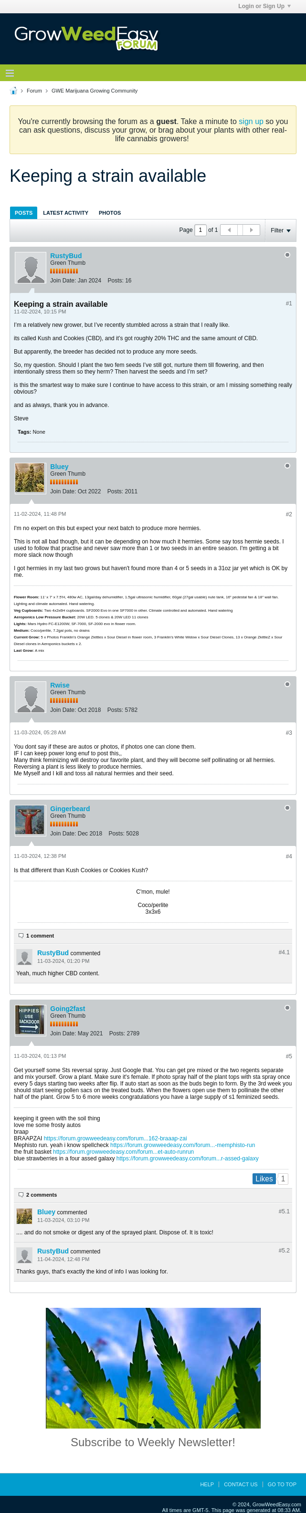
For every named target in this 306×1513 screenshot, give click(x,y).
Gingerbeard (70, 809)
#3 (289, 733)
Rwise (59, 685)
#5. (284, 1211)
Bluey (59, 466)
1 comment (40, 936)
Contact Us (241, 1484)
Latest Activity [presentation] (65, 213)
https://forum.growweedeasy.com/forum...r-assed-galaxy (187, 1158)
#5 (289, 1056)
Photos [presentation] (110, 213)
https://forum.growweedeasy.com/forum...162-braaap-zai (115, 1138)
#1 (289, 303)
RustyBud (66, 256)
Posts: (115, 280)
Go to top (282, 1484)
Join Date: (63, 280)
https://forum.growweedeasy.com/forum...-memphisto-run (182, 1145)
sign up (251, 121)
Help (207, 1484)
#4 (289, 856)
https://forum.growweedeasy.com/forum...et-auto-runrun (123, 1151)
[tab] (24, 212)
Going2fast (67, 1008)
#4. (284, 952)
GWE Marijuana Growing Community (94, 91)
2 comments (41, 1195)
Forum (34, 91)
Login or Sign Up (264, 6)
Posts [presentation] (23, 213)
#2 (289, 514)
